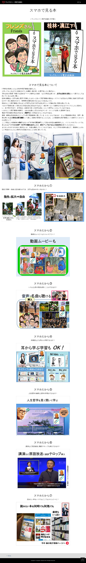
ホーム (79, 2)
